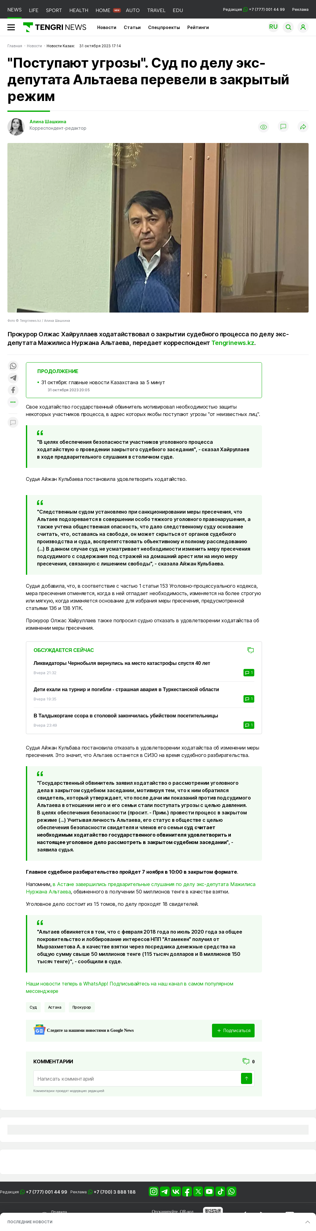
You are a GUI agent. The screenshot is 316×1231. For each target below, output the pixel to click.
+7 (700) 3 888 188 (115, 1192)
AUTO (133, 10)
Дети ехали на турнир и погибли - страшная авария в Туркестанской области (126, 689)
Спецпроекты (164, 27)
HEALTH (78, 10)
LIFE (34, 10)
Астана (54, 1007)
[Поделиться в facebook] (13, 390)
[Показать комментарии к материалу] (13, 423)
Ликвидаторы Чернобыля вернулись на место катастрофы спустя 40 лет (122, 663)
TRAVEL (156, 10)
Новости (106, 27)
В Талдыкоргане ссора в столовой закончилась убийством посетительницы (126, 715)
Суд (33, 1007)
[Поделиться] (303, 127)
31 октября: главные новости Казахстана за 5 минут (103, 382)
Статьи (132, 27)
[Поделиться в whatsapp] (13, 366)
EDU (178, 10)
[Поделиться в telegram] (13, 378)
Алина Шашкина (48, 121)
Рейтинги (198, 27)
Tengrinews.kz (232, 343)
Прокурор (82, 1007)
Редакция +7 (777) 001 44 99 (254, 9)
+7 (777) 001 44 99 (46, 1192)
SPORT (54, 10)
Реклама (300, 9)
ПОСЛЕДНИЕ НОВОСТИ (29, 1222)
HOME (103, 10)
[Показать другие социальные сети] (13, 403)
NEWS (14, 10)
